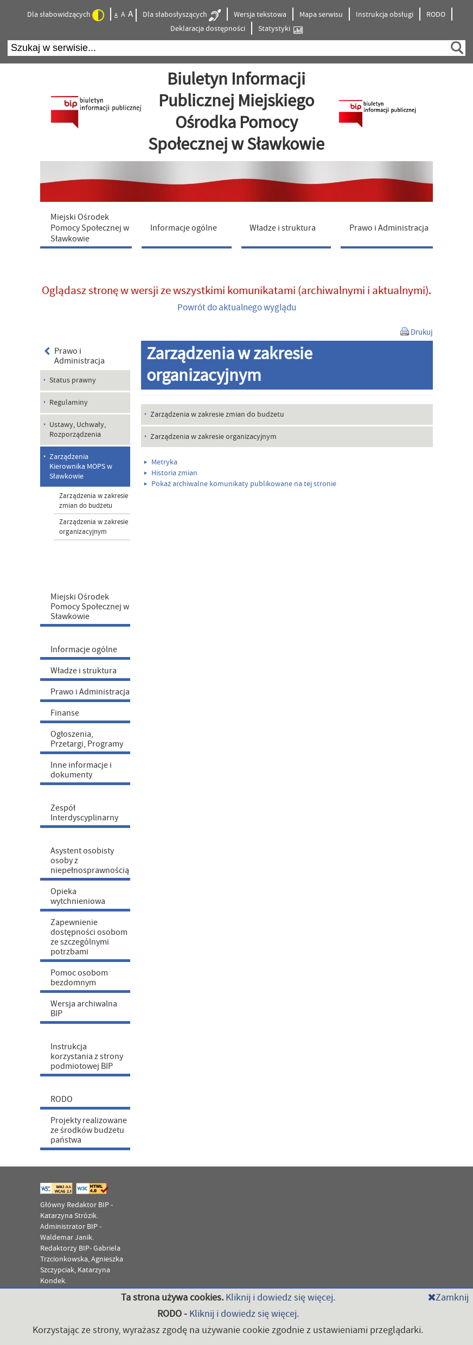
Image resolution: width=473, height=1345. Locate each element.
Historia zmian (170, 473)
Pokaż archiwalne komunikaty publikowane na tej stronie (240, 484)
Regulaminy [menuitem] (68, 402)
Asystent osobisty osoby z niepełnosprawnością (89, 860)
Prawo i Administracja (74, 356)
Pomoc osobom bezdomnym (79, 977)
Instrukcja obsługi (384, 15)
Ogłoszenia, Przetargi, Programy (86, 739)
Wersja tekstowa (260, 15)
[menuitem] (88, 227)
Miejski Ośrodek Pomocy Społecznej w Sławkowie (89, 606)
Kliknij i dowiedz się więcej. (280, 1297)
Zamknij (448, 1297)
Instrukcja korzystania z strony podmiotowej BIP (86, 1056)
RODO (435, 15)
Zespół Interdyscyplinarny (84, 812)
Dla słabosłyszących (182, 15)
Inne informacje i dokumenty (81, 770)
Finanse (64, 712)
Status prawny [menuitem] (72, 380)
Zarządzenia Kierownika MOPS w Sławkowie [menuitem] (80, 466)
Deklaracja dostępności (207, 29)
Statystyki (280, 29)
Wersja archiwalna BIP (83, 1008)
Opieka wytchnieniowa (77, 896)
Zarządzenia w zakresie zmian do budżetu (93, 501)
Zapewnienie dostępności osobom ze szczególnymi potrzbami (88, 937)
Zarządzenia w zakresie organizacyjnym (93, 527)
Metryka (160, 462)
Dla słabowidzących (65, 15)
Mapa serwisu (321, 15)
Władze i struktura (83, 670)
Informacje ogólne (83, 649)
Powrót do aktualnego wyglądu (236, 308)
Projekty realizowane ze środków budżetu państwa (88, 1130)
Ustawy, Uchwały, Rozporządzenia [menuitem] (77, 429)
